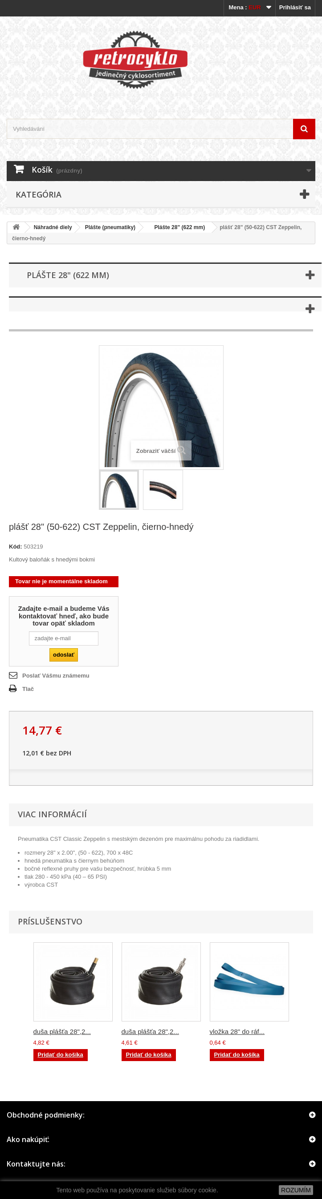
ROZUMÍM (296, 1190)
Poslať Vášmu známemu (56, 675)
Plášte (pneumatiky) (110, 227)
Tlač (28, 689)
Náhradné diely (53, 227)
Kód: (15, 546)
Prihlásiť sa (295, 7)
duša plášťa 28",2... (62, 1031)
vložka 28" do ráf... (237, 1031)
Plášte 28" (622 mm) (176, 227)
